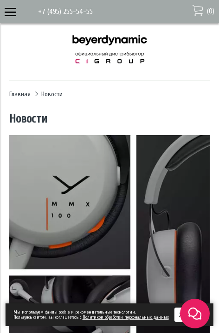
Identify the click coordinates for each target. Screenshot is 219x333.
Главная (20, 94)
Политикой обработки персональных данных (126, 317)
